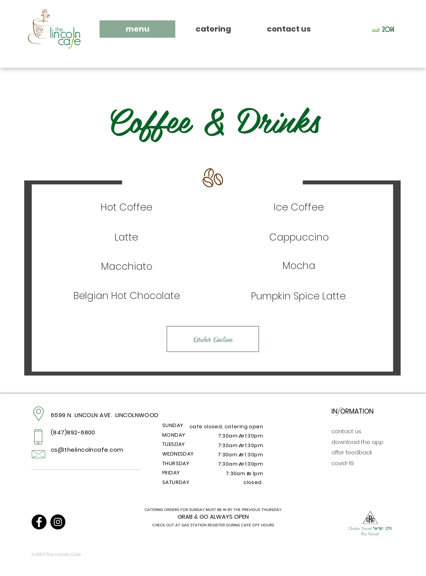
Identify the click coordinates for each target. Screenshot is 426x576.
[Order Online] (212, 339)
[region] (126, 208)
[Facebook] (39, 521)
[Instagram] (57, 521)
